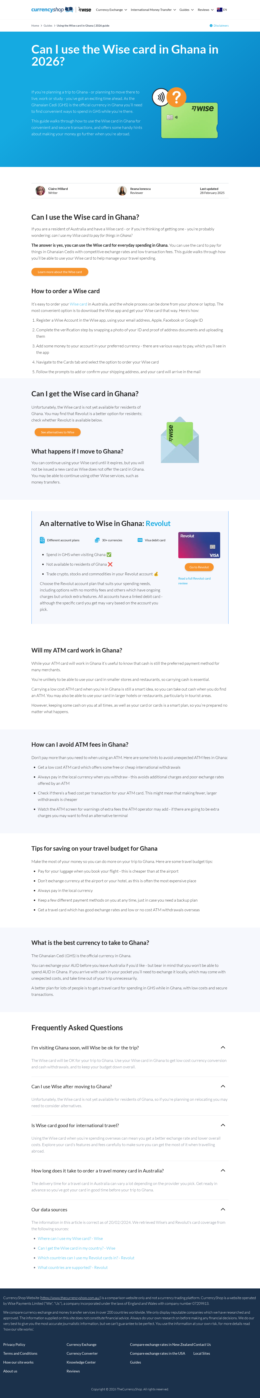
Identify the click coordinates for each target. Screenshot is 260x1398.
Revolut (158, 523)
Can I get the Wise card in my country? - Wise (76, 1248)
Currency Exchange (109, 9)
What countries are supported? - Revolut (73, 1267)
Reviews (203, 9)
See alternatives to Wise (57, 432)
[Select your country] (222, 10)
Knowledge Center (81, 1362)
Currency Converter (82, 1353)
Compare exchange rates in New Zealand (161, 1344)
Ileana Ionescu (140, 189)
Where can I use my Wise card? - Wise (70, 1238)
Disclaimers (221, 25)
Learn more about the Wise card (60, 272)
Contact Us (202, 1344)
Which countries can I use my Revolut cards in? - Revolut (86, 1257)
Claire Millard (58, 189)
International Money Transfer (151, 9)
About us (10, 1371)
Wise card (78, 304)
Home (35, 25)
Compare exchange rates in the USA (157, 1353)
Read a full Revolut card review (194, 580)
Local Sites (201, 1353)
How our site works (18, 1362)
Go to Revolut (199, 567)
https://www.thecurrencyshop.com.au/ (70, 1297)
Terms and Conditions (20, 1353)
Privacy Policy (14, 1344)
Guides (184, 9)
